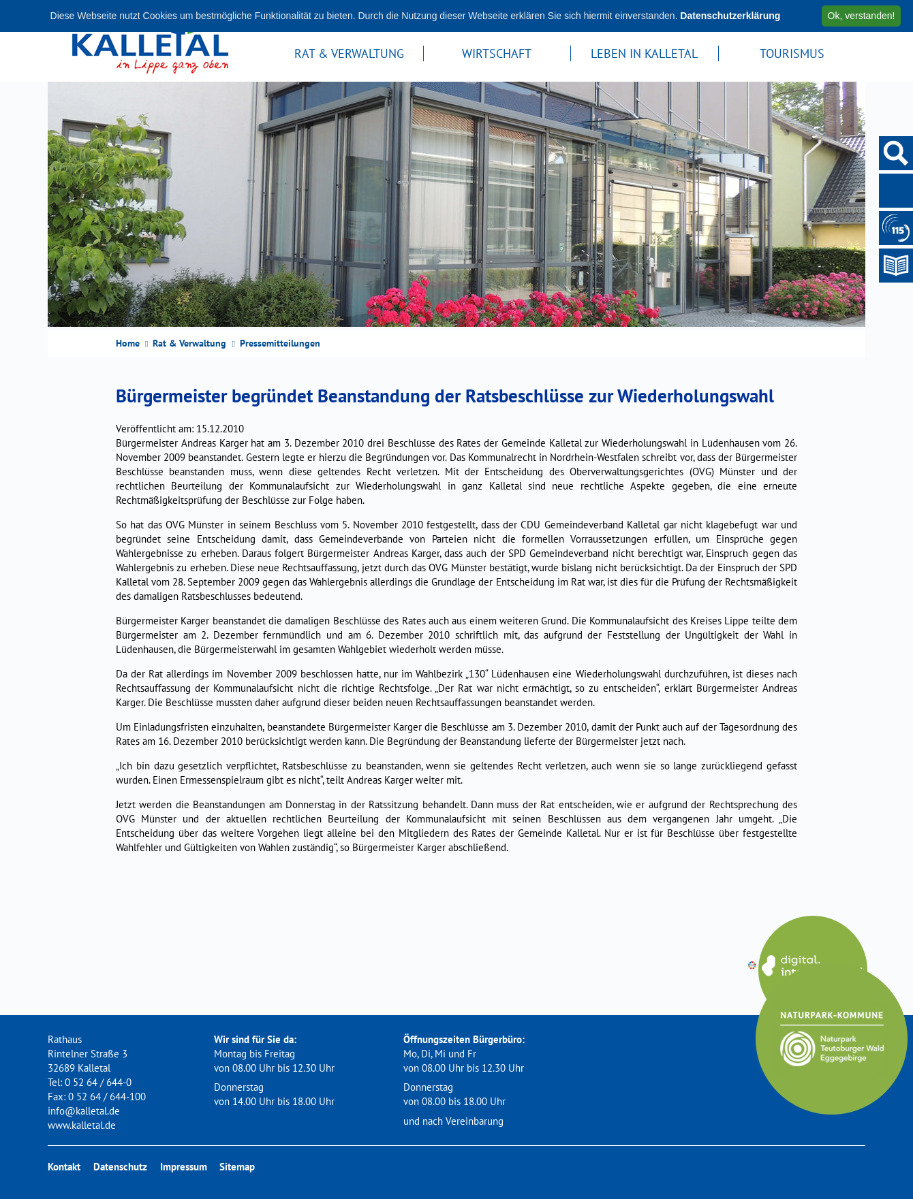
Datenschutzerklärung (730, 15)
